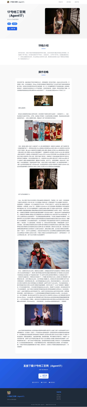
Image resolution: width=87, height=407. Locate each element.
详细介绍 (61, 2)
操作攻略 (69, 2)
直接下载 (77, 2)
